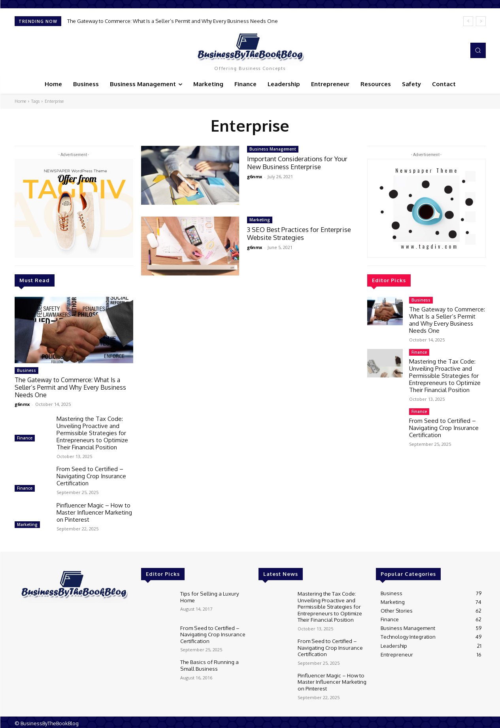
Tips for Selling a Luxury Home (208, 595)
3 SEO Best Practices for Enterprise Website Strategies (300, 233)
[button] (477, 50)
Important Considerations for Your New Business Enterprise (299, 163)
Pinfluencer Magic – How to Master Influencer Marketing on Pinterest (94, 511)
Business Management (272, 149)
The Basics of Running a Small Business (208, 663)
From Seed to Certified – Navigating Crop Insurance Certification (91, 475)
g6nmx (22, 403)
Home (20, 101)
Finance (24, 436)
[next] (481, 21)
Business (26, 370)
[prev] (468, 21)
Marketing (27, 523)
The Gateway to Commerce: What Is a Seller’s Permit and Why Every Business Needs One (172, 21)
